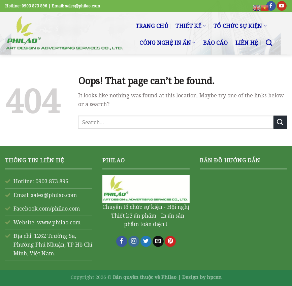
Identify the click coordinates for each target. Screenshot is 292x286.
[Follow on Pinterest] (170, 241)
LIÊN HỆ (246, 42)
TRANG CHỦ (152, 26)
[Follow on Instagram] (133, 241)
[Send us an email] (158, 241)
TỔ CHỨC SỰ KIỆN (240, 26)
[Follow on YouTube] (282, 6)
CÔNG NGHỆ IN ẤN (167, 42)
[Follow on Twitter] (146, 241)
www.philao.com (58, 222)
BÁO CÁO (215, 42)
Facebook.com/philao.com (46, 208)
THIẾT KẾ (190, 26)
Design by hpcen (202, 277)
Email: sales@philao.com (45, 195)
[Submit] (280, 122)
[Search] (269, 42)
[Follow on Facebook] (271, 6)
